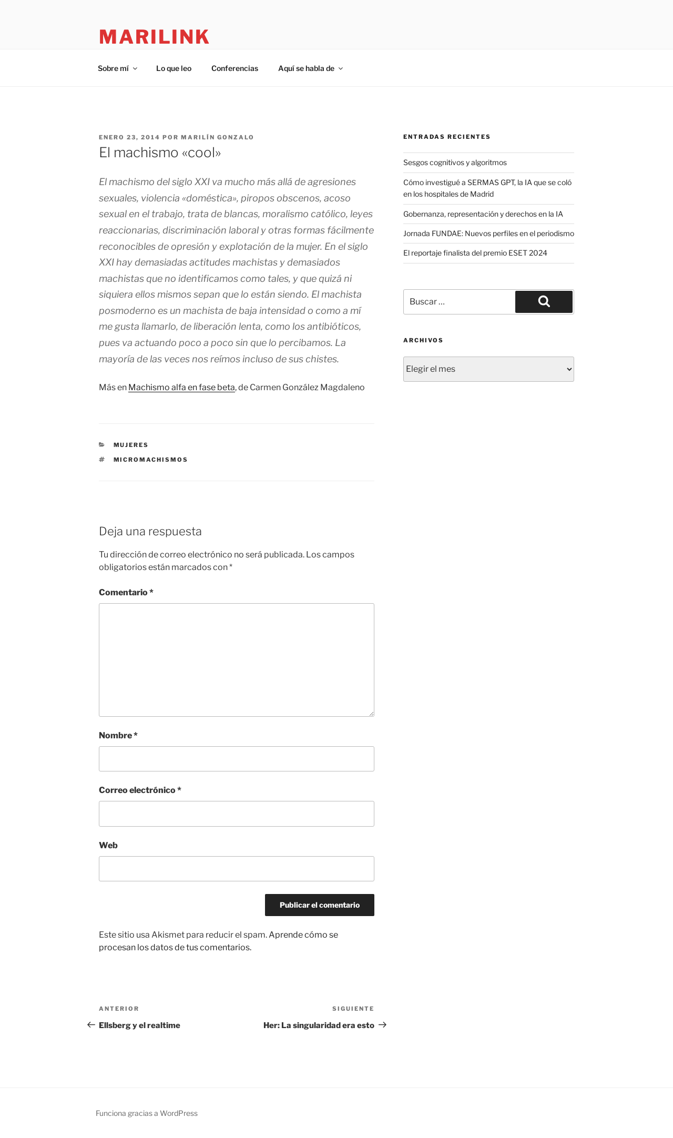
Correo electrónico (140, 790)
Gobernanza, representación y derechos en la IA (483, 213)
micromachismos (151, 459)
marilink (155, 36)
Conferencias (234, 68)
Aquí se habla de (311, 68)
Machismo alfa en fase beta (181, 387)
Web (108, 845)
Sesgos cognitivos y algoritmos (455, 162)
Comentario (126, 592)
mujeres (131, 445)
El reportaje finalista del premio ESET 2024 (475, 252)
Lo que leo (173, 68)
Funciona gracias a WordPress (147, 1113)
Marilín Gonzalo (217, 137)
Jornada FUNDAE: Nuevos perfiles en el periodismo (488, 233)
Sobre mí (118, 68)
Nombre (118, 735)
